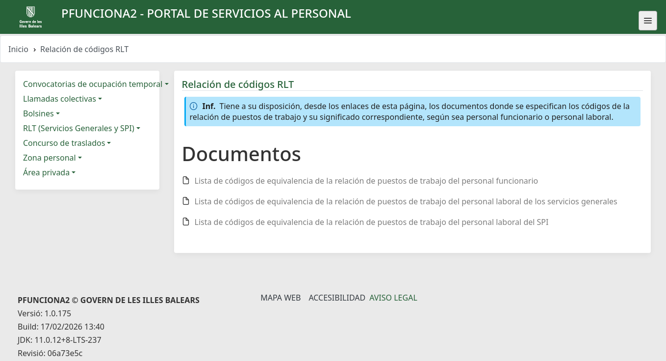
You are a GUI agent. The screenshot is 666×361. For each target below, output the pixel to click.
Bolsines (38, 113)
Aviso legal (393, 297)
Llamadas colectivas (59, 98)
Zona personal (49, 157)
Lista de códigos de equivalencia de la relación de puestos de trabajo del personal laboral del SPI (372, 222)
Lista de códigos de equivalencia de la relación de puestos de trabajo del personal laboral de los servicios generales (406, 201)
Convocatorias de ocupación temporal (92, 84)
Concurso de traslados (64, 143)
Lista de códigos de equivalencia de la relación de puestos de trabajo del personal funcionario (366, 180)
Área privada (46, 172)
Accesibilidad (336, 297)
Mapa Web (280, 297)
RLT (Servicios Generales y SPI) (78, 128)
